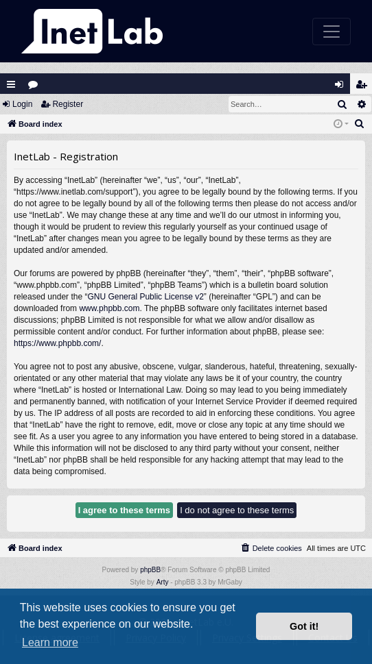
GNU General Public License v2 (145, 297)
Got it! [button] (304, 626)
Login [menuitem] (342, 87)
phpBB (150, 570)
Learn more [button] (50, 642)
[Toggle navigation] (331, 31)
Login (22, 104)
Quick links (11, 84)
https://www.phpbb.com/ (57, 343)
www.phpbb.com (109, 308)
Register (67, 104)
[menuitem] (359, 124)
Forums (36, 87)
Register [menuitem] (364, 87)
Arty (162, 582)
